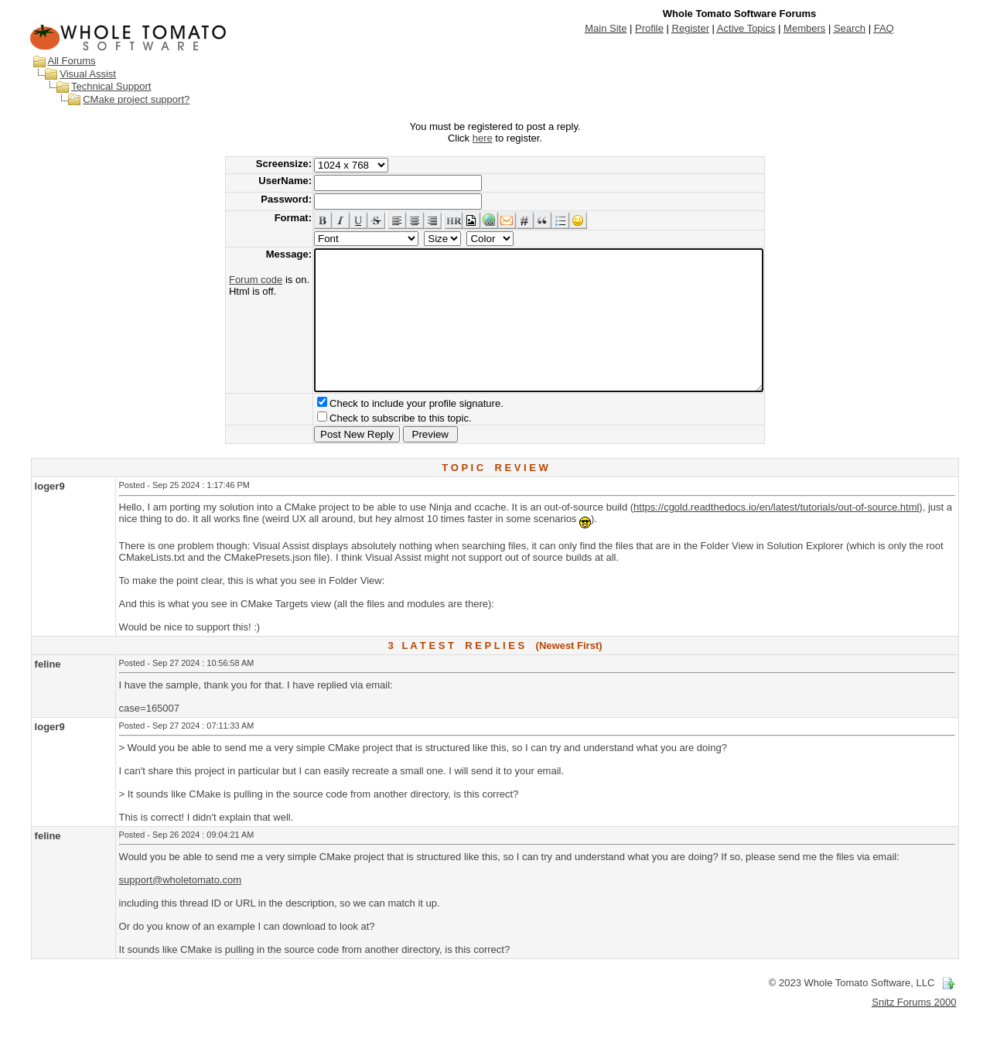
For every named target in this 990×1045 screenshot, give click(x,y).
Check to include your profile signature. (389, 431)
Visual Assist (88, 74)
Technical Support (111, 86)
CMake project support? (136, 99)
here (483, 138)
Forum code (228, 279)
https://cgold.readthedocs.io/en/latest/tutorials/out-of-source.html (776, 535)
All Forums (72, 61)
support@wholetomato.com (180, 908)
